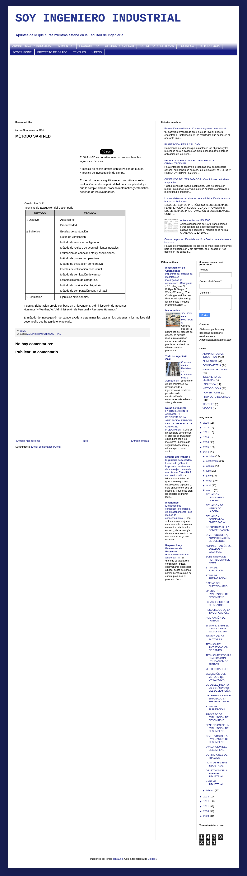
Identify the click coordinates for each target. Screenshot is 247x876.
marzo (210, 490)
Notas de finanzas (176, 407)
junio (209, 475)
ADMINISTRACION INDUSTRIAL (32, 45)
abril (209, 485)
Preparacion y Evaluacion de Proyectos (173, 548)
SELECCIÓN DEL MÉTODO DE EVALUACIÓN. (216, 676)
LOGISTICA (186, 45)
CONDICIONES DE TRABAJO (216, 756)
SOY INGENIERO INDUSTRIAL (98, 18)
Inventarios (172, 502)
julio (209, 470)
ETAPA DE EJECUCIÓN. (215, 569)
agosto (210, 466)
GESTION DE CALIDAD (119, 45)
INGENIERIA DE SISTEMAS (157, 45)
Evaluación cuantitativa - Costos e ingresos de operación (195, 128)
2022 (206, 427)
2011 (206, 806)
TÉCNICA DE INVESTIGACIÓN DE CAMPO (217, 647)
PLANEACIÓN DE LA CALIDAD (182, 144)
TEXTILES (79, 52)
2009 (206, 816)
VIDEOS (97, 52)
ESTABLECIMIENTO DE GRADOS (217, 603)
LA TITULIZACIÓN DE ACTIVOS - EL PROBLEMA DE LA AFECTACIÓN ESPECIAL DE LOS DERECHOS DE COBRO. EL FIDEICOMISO (179, 420)
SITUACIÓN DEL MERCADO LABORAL (215, 508)
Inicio (85, 440)
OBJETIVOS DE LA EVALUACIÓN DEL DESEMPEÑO (218, 739)
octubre (210, 456)
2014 (206, 451)
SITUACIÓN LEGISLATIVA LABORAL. (215, 497)
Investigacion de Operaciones (175, 269)
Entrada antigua (140, 440)
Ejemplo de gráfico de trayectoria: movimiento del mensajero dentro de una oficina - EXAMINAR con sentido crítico (178, 469)
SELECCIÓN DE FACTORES (215, 638)
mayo (209, 480)
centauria (118, 858)
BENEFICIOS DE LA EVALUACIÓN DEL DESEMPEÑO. (218, 728)
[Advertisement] (123, 88)
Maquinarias (172, 310)
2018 (206, 437)
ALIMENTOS (65, 45)
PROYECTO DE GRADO (52, 52)
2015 (206, 447)
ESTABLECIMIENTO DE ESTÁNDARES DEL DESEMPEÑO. (218, 687)
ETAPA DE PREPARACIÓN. (216, 577)
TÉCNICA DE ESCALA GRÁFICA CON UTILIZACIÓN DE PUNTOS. (218, 660)
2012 (206, 801)
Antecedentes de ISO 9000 (195, 220)
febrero (210, 790)
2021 (206, 432)
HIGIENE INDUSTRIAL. (215, 783)
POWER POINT (22, 52)
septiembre (212, 461)
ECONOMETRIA (89, 45)
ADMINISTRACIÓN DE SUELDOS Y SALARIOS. (218, 548)
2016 (206, 442)
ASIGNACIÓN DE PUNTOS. (215, 619)
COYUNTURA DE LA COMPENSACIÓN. (218, 529)
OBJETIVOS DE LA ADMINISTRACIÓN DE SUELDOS (218, 537)
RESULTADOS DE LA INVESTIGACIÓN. (218, 611)
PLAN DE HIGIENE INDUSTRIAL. (216, 764)
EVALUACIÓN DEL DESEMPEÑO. (216, 748)
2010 (206, 811)
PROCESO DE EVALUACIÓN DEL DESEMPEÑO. (218, 717)
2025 (206, 422)
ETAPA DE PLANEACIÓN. (215, 708)
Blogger (152, 858)
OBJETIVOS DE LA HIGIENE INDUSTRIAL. (216, 773)
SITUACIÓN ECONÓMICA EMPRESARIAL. (216, 519)
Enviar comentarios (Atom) (46, 446)
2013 (206, 796)
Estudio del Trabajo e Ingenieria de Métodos (178, 458)
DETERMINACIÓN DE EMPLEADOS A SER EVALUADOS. (218, 698)
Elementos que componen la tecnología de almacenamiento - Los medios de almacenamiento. (178, 511)
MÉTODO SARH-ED (217, 669)
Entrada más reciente (28, 440)
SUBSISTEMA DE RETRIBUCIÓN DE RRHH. (218, 559)
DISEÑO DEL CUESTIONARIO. (217, 585)
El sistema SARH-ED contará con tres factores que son (217, 628)
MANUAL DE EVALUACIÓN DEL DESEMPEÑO (218, 594)
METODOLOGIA (210, 45)
